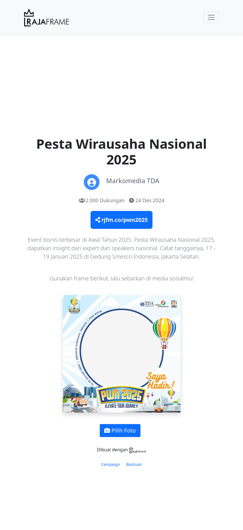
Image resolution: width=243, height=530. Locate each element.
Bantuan (134, 464)
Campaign (110, 464)
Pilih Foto (120, 430)
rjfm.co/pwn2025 (121, 220)
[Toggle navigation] (211, 17)
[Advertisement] (121, 90)
